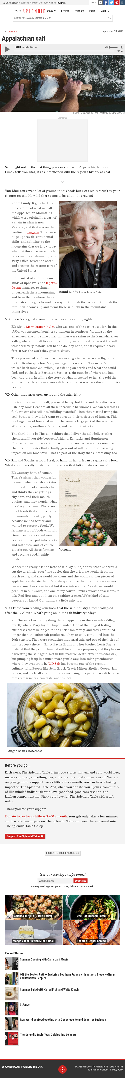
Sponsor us (62, 118)
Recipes (65, 11)
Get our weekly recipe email (63, 874)
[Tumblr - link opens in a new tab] (122, 2)
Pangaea (33, 232)
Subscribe (80, 880)
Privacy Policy (116, 1069)
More (105, 11)
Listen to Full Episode (62, 853)
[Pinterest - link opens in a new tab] (117, 2)
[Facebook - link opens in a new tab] (105, 2)
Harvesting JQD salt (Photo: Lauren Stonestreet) (102, 113)
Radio (92, 11)
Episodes (79, 11)
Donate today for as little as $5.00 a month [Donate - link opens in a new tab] (36, 816)
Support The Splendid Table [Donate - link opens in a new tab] (25, 836)
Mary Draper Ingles (40, 326)
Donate (62, 3)
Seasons (12, 31)
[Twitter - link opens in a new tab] (111, 2)
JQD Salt (54, 663)
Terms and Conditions (98, 1069)
